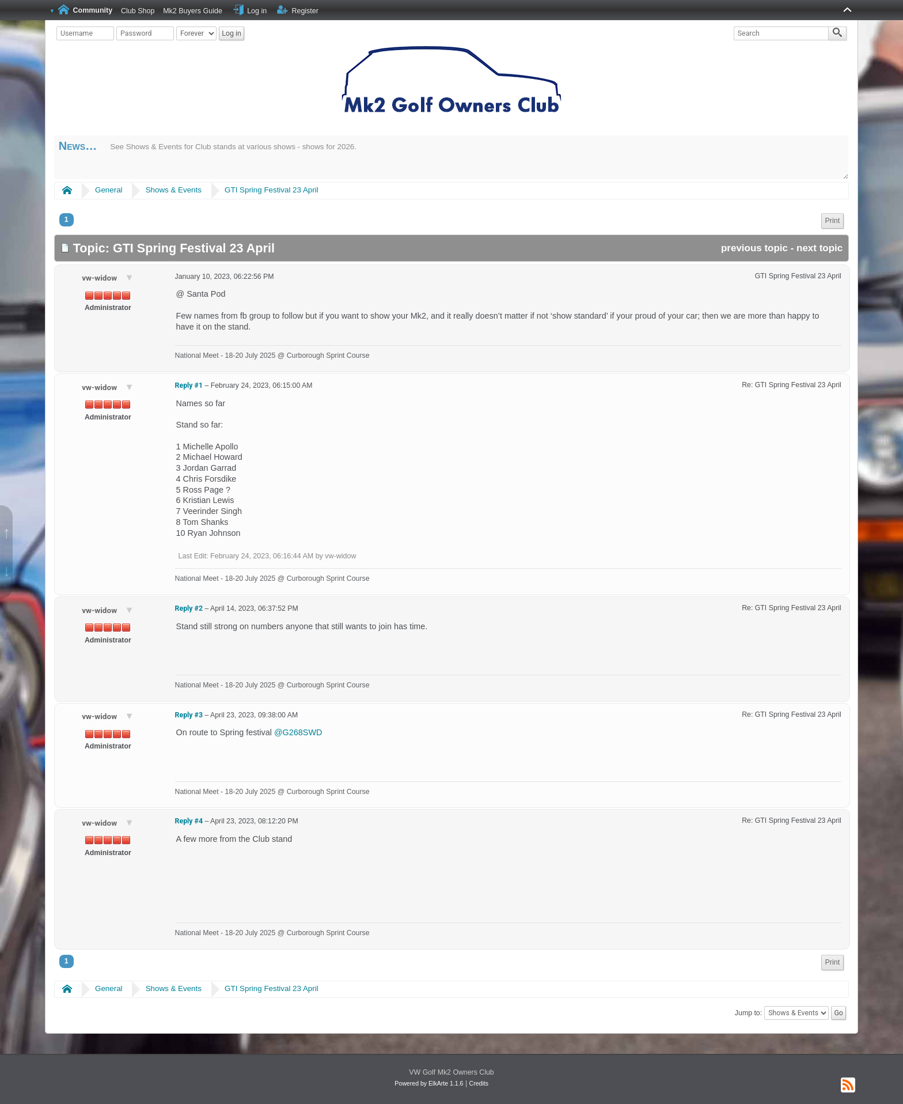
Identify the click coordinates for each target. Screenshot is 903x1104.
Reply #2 (189, 608)
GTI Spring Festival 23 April (271, 190)
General (109, 190)
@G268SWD (298, 732)
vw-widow (100, 277)
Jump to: (748, 1013)
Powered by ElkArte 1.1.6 (428, 1083)
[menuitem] (832, 221)
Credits (478, 1083)
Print (832, 221)
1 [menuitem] (66, 219)
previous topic (754, 248)
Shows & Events (174, 190)
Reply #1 (189, 385)
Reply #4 (189, 821)
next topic (819, 248)
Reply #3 (189, 715)
